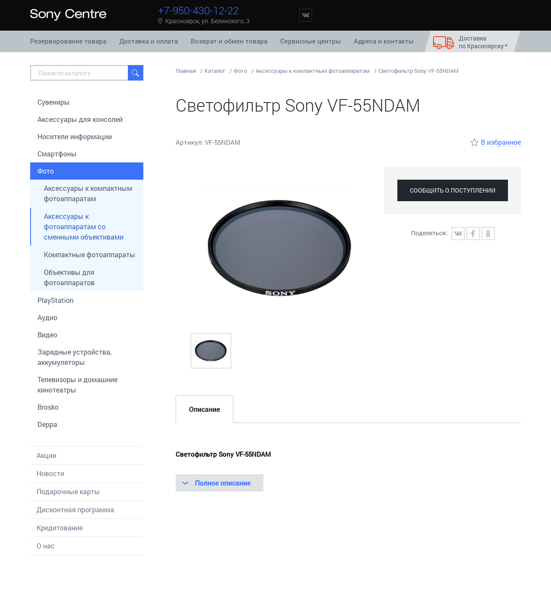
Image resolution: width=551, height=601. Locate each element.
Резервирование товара (68, 41)
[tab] (204, 409)
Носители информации (74, 136)
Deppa (47, 424)
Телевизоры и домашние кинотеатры (77, 384)
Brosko (48, 406)
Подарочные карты (68, 491)
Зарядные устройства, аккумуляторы (74, 357)
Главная (186, 70)
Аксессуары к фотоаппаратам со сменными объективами (84, 226)
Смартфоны (57, 153)
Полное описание (223, 482)
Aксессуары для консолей (80, 119)
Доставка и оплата (148, 41)
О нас (46, 545)
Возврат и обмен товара (229, 41)
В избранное (501, 142)
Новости (50, 473)
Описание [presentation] (204, 409)
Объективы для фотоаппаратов (69, 277)
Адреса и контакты (384, 41)
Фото (45, 170)
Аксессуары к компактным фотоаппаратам (88, 193)
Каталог (214, 70)
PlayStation (55, 300)
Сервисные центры (310, 41)
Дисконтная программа (75, 509)
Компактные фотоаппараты (89, 254)
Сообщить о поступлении (452, 190)
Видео (47, 334)
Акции (46, 455)
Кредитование (60, 527)
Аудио (47, 317)
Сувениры (53, 101)
